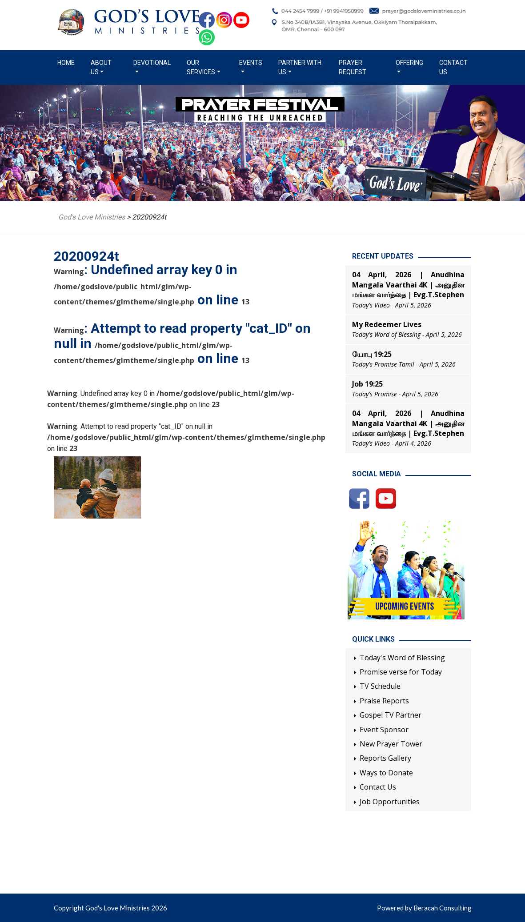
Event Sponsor (384, 729)
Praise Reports (384, 701)
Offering (409, 62)
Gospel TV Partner (390, 715)
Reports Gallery (385, 758)
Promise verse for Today (401, 672)
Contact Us (453, 67)
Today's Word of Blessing (402, 658)
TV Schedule (380, 686)
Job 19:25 (367, 384)
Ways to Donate (386, 773)
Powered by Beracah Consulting (424, 908)
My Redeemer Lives (386, 324)
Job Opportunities (390, 801)
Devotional (152, 62)
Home (67, 62)
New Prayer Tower (391, 744)
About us (101, 67)
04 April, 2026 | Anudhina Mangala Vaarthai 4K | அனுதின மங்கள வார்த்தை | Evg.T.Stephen (408, 284)
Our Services (201, 67)
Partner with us (299, 67)
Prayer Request (352, 67)
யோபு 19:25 (372, 354)
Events (250, 62)
